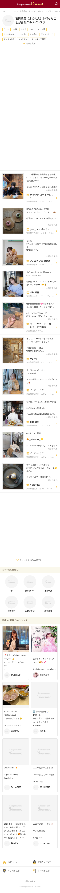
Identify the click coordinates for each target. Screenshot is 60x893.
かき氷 (23, 29)
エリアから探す (14, 871)
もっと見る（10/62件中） (31, 560)
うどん (6, 29)
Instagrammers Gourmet (30, 3)
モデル (13, 11)
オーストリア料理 (39, 39)
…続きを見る (52, 190)
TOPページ (12, 862)
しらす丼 (22, 34)
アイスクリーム (47, 34)
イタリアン (23, 39)
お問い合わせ (30, 881)
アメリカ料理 (9, 39)
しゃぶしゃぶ (9, 34)
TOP (4, 11)
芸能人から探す (44, 862)
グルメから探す (44, 871)
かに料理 (41, 29)
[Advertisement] (30, 80)
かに (32, 29)
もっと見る (31, 43)
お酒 (15, 29)
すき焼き (33, 34)
